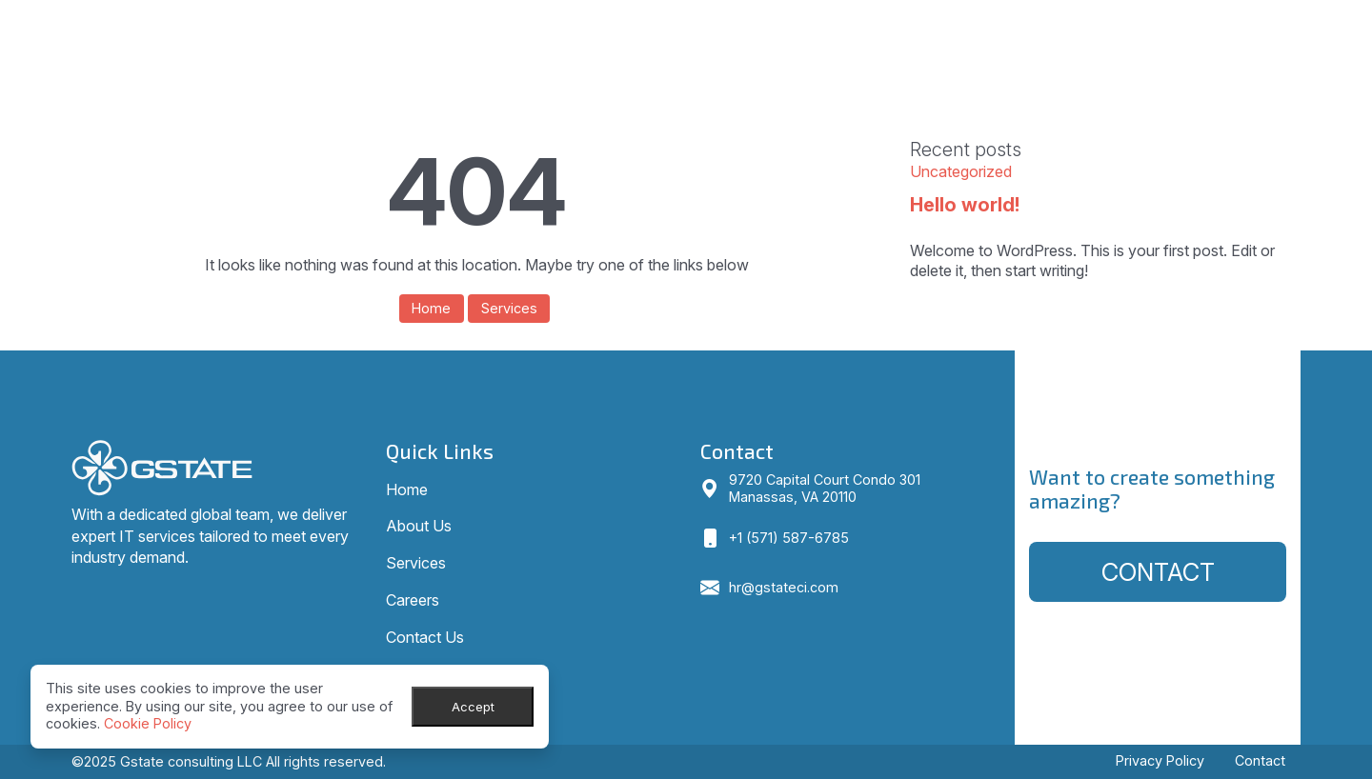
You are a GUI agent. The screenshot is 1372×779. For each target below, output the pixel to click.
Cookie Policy (148, 723)
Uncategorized (961, 171)
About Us (916, 27)
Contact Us (1236, 27)
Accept (473, 706)
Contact (1158, 572)
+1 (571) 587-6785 (789, 537)
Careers (1123, 27)
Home (825, 27)
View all (948, 317)
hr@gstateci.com (783, 587)
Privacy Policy (1160, 760)
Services (1021, 27)
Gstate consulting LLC (191, 761)
